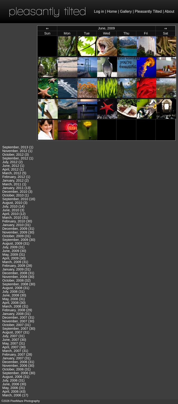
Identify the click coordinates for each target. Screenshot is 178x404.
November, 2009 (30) (18, 232)
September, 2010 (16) (18, 199)
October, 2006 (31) (16, 369)
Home (112, 11)
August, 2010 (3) (14, 203)
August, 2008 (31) (15, 288)
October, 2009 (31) (16, 236)
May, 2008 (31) (13, 299)
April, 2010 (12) (13, 214)
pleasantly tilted (47, 11)
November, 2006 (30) (18, 365)
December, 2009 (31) (18, 228)
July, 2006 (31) (13, 380)
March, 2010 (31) (15, 217)
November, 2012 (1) (17, 151)
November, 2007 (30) (18, 321)
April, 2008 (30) (13, 303)
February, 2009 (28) (17, 265)
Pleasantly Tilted (148, 11)
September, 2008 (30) (18, 284)
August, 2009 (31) (15, 243)
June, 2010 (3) (13, 210)
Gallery (126, 11)
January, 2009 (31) (16, 269)
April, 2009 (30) (13, 258)
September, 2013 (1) (17, 147)
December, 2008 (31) (18, 273)
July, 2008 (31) (13, 291)
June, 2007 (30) (14, 340)
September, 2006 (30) (18, 373)
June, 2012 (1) (13, 166)
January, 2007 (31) (16, 358)
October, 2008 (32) (16, 280)
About (169, 11)
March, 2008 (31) (15, 306)
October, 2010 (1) (15, 195)
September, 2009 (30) (18, 240)
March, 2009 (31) (15, 262)
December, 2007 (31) (18, 317)
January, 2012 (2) (15, 180)
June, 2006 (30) (14, 384)
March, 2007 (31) (15, 351)
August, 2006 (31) (15, 377)
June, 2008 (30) (14, 295)
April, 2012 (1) (13, 169)
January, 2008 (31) (16, 314)
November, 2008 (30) (18, 277)
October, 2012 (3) (15, 154)
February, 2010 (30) (17, 221)
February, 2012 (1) (16, 177)
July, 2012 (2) (12, 162)
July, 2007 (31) (13, 336)
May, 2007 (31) (13, 343)
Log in (99, 11)
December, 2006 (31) (18, 362)
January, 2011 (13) (16, 188)
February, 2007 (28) (17, 354)
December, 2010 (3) (17, 191)
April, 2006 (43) (13, 391)
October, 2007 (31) (16, 325)
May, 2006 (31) (13, 388)
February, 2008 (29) (17, 310)
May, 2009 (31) (13, 254)
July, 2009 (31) (13, 247)
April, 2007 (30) (13, 347)
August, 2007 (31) (15, 332)
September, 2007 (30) (18, 328)
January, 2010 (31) (16, 225)
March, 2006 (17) (15, 395)
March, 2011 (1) (14, 184)
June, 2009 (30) (14, 251)
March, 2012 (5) (14, 173)
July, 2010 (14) (13, 206)
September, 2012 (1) (17, 158)
